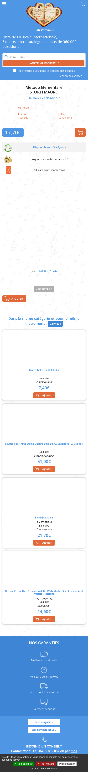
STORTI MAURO (44, 92)
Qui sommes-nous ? (44, 730)
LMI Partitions (44, 30)
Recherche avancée (70, 76)
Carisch (23, 118)
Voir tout (55, 324)
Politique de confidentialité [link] (44, 768)
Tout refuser (46, 763)
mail (74, 751)
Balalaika (35, 98)
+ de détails (44, 289)
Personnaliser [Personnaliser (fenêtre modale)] (67, 763)
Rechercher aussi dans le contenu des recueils (46, 71)
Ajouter (80, 132)
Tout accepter (23, 763)
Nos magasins (44, 722)
